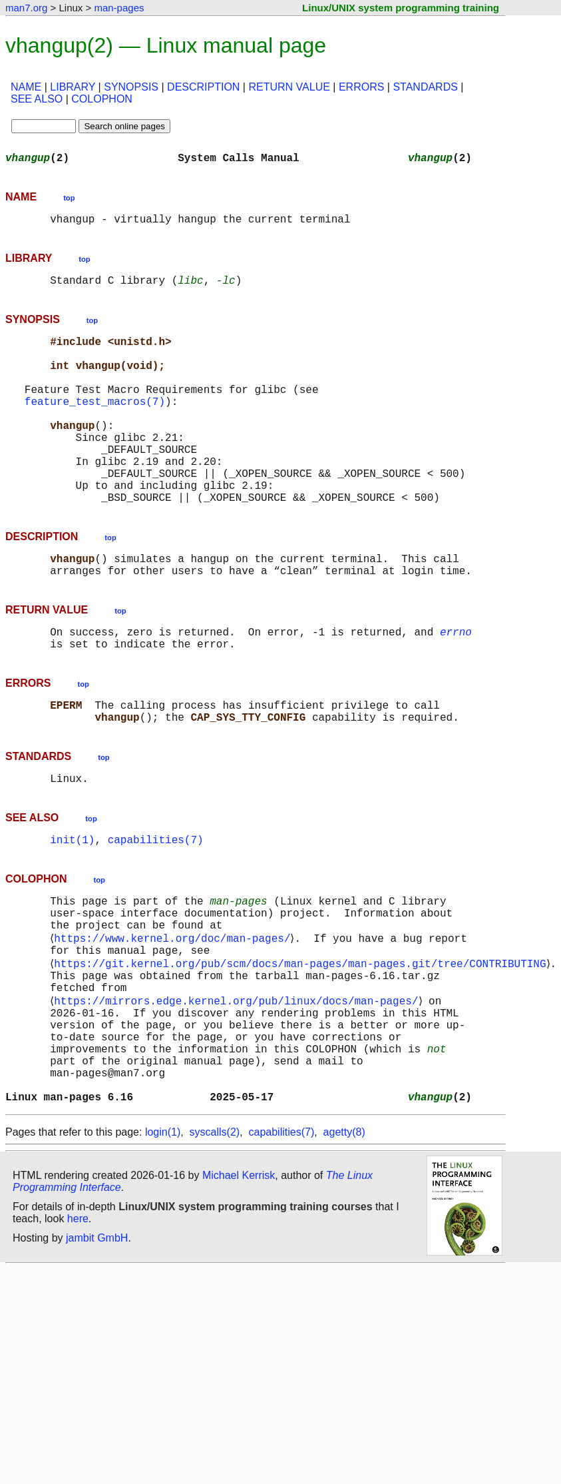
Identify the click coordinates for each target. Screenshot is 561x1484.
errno (456, 684)
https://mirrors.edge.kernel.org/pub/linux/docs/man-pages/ (239, 1087)
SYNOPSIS (131, 87)
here (78, 1326)
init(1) (72, 906)
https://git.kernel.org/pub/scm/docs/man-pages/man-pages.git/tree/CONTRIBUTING (302, 1043)
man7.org (26, 7)
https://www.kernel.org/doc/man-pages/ (175, 1013)
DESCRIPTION (203, 87)
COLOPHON (101, 99)
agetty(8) (344, 1240)
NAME (26, 87)
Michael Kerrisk (238, 1283)
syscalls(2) (215, 1240)
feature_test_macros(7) (95, 425)
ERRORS (361, 87)
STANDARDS (425, 87)
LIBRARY (72, 87)
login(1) (162, 1240)
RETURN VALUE (288, 87)
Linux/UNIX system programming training (400, 7)
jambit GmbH (97, 1345)
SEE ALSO (37, 99)
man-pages (119, 7)
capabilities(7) (156, 906)
